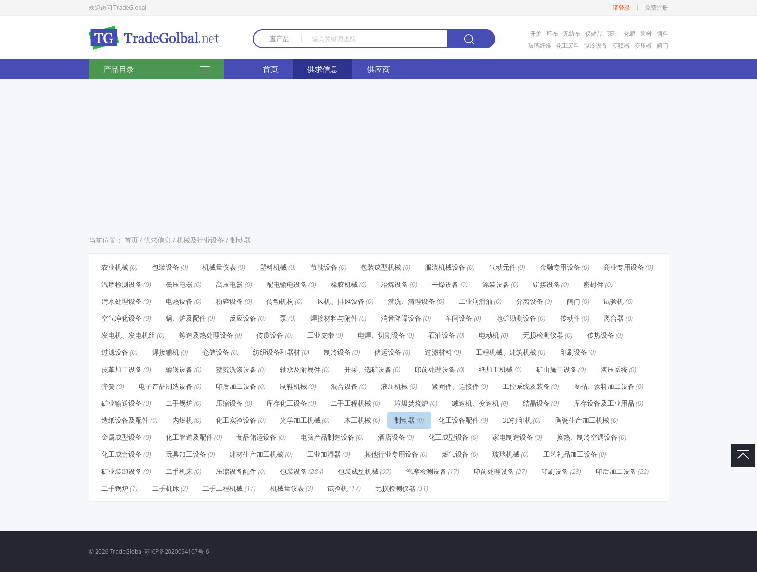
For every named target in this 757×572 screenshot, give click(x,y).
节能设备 (323, 267)
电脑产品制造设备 (327, 437)
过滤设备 (114, 352)
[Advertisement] (378, 154)
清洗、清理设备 (411, 301)
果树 (646, 33)
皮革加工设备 (121, 369)
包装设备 (165, 267)
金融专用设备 (560, 267)
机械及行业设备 (200, 239)
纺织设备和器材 (276, 352)
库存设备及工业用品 (604, 403)
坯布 (552, 33)
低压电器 (179, 284)
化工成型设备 (448, 437)
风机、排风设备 (340, 301)
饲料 (662, 33)
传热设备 (600, 335)
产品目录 (156, 70)
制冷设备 (595, 46)
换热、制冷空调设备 (587, 437)
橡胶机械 (344, 284)
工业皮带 (320, 335)
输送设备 (179, 369)
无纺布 (571, 33)
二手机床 (179, 471)
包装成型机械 (381, 267)
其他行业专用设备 (391, 453)
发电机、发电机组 (128, 335)
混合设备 (344, 386)
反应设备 (242, 318)
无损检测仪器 (543, 335)
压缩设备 (229, 403)
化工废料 (567, 46)
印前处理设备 (435, 369)
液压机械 (394, 386)
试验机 (613, 301)
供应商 (378, 69)
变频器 (621, 46)
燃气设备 (455, 453)
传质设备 (269, 335)
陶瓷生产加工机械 (582, 420)
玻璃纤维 (539, 46)
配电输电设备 (286, 284)
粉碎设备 (229, 301)
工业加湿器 (324, 453)
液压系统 (614, 369)
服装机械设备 (445, 267)
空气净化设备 (121, 318)
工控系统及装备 (526, 386)
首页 (270, 69)
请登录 (621, 8)
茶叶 (613, 33)
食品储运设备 (256, 437)
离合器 (613, 318)
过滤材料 (438, 352)
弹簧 (108, 386)
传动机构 (280, 301)
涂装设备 (495, 284)
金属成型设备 (121, 437)
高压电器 (229, 284)
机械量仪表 (219, 267)
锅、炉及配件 (186, 318)
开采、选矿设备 (368, 369)
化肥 (629, 33)
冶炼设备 (394, 284)
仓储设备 (215, 352)
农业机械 (114, 267)
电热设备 (179, 301)
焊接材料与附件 (334, 318)
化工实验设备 (236, 420)
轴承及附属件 (300, 369)
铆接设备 (546, 284)
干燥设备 (445, 284)
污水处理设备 (121, 301)
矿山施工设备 (556, 369)
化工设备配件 (458, 420)
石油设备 (441, 335)
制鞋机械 (293, 386)
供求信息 (322, 69)
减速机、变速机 (475, 403)
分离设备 (529, 301)
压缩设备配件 (236, 471)
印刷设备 (573, 352)
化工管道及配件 (189, 437)
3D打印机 (517, 420)
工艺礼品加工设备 (570, 453)
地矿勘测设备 (516, 318)
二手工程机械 (351, 403)
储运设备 (387, 352)
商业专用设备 (623, 267)
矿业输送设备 (121, 403)
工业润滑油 (475, 301)
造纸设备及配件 (125, 420)
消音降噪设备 (401, 318)
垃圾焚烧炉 (411, 403)
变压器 (643, 46)
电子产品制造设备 (166, 386)
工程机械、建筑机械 (506, 352)
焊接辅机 (165, 352)
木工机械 (357, 420)
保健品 (594, 33)
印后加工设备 (236, 386)
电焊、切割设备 (381, 335)
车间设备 (458, 318)
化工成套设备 (121, 453)
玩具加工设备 (186, 453)
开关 (536, 33)
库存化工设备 (286, 403)
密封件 (593, 284)
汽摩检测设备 (121, 284)
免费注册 (656, 8)
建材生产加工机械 (256, 453)
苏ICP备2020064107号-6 (176, 551)
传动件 (570, 318)
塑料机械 (273, 267)
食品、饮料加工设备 (604, 386)
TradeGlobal (126, 551)
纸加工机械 (496, 369)
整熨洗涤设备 (236, 369)
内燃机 (182, 420)
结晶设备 (536, 403)
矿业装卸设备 (121, 471)
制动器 (240, 239)
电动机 (489, 335)
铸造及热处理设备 (206, 335)
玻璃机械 (505, 453)
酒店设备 (391, 437)
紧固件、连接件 (455, 386)
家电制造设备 (512, 437)
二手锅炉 (179, 403)
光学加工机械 (300, 420)
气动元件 (502, 267)
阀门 (662, 46)
